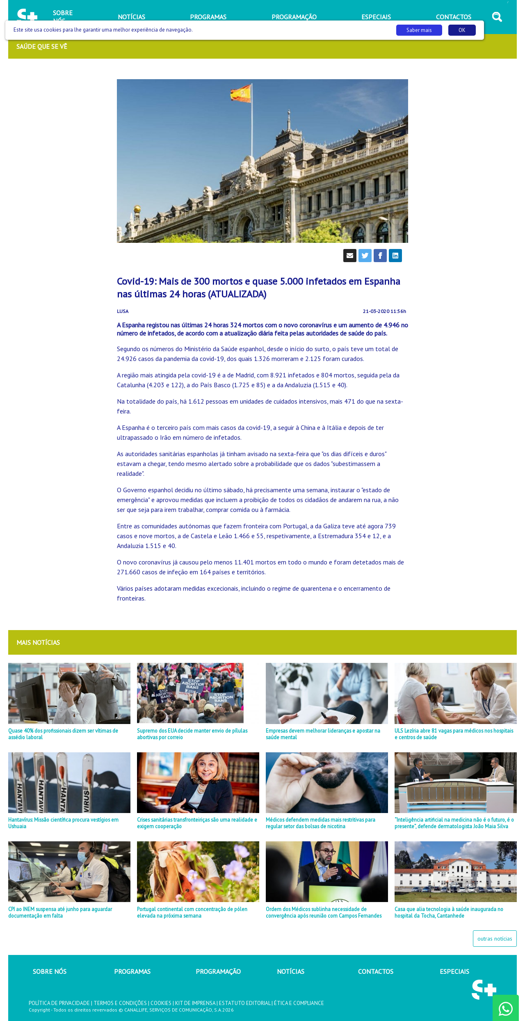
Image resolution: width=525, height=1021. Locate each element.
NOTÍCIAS (290, 971)
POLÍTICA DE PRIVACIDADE (59, 1003)
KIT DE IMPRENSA (195, 1003)
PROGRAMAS (132, 971)
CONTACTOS (375, 971)
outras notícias (494, 938)
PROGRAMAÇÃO (218, 971)
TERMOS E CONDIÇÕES (120, 1003)
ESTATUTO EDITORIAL (244, 1003)
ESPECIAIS (454, 971)
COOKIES (161, 1003)
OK (462, 30)
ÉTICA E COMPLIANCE (299, 1003)
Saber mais (419, 30)
